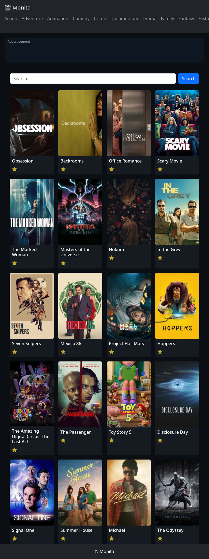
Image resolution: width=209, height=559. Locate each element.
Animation (57, 18)
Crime (100, 18)
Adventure (32, 18)
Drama (149, 18)
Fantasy (186, 18)
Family (167, 18)
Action (10, 18)
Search (189, 79)
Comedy (81, 18)
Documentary (124, 18)
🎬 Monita (17, 7)
